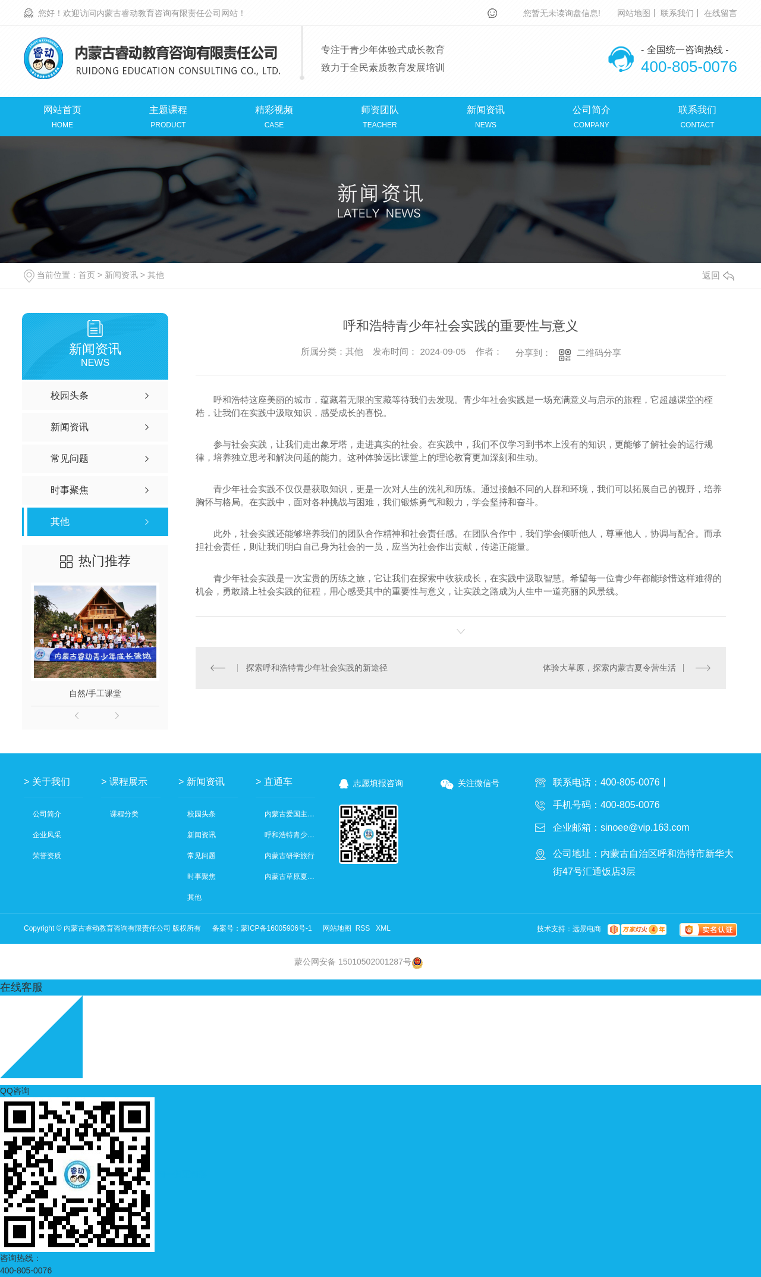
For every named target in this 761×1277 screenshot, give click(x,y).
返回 (718, 275)
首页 (86, 275)
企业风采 (47, 835)
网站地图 (633, 13)
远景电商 (587, 929)
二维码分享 (599, 353)
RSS (364, 928)
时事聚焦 (201, 877)
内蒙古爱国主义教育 (290, 814)
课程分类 (124, 814)
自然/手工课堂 (95, 693)
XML (383, 928)
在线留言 (720, 13)
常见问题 (201, 856)
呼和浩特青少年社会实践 (290, 835)
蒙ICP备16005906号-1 (276, 928)
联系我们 (677, 13)
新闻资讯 (121, 275)
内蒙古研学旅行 (290, 856)
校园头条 (201, 814)
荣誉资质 (47, 856)
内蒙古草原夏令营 (290, 877)
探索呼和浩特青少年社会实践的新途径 (317, 667)
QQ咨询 (15, 1091)
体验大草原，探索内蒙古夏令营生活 (609, 667)
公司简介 (47, 814)
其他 (155, 275)
